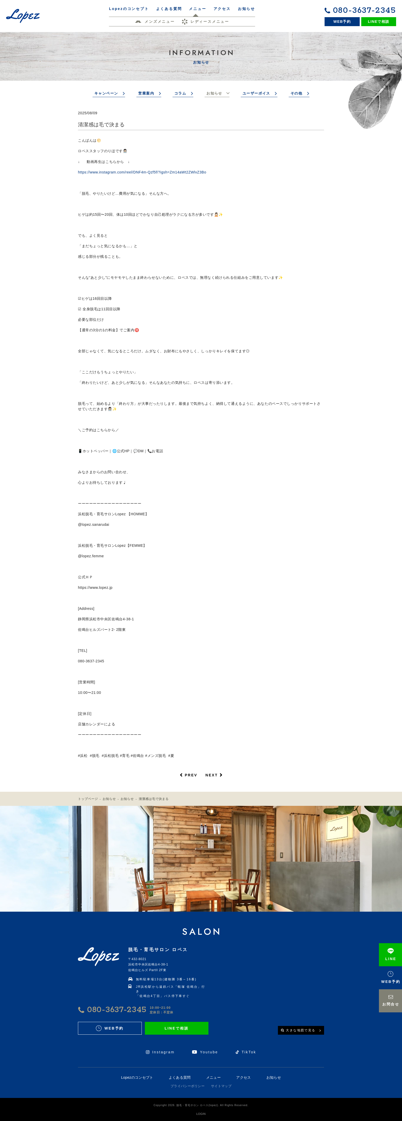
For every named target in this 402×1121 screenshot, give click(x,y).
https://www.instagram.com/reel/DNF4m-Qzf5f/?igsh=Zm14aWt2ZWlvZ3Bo (142, 172)
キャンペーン (106, 93)
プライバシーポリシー (187, 1086)
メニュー (213, 1077)
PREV (191, 775)
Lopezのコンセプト (137, 1077)
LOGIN (201, 1113)
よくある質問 (180, 1077)
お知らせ (214, 93)
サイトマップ (221, 1086)
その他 (296, 93)
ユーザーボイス (256, 93)
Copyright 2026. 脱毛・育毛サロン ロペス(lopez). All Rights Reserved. (201, 1105)
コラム (180, 93)
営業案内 (146, 93)
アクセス (243, 1077)
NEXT (211, 775)
